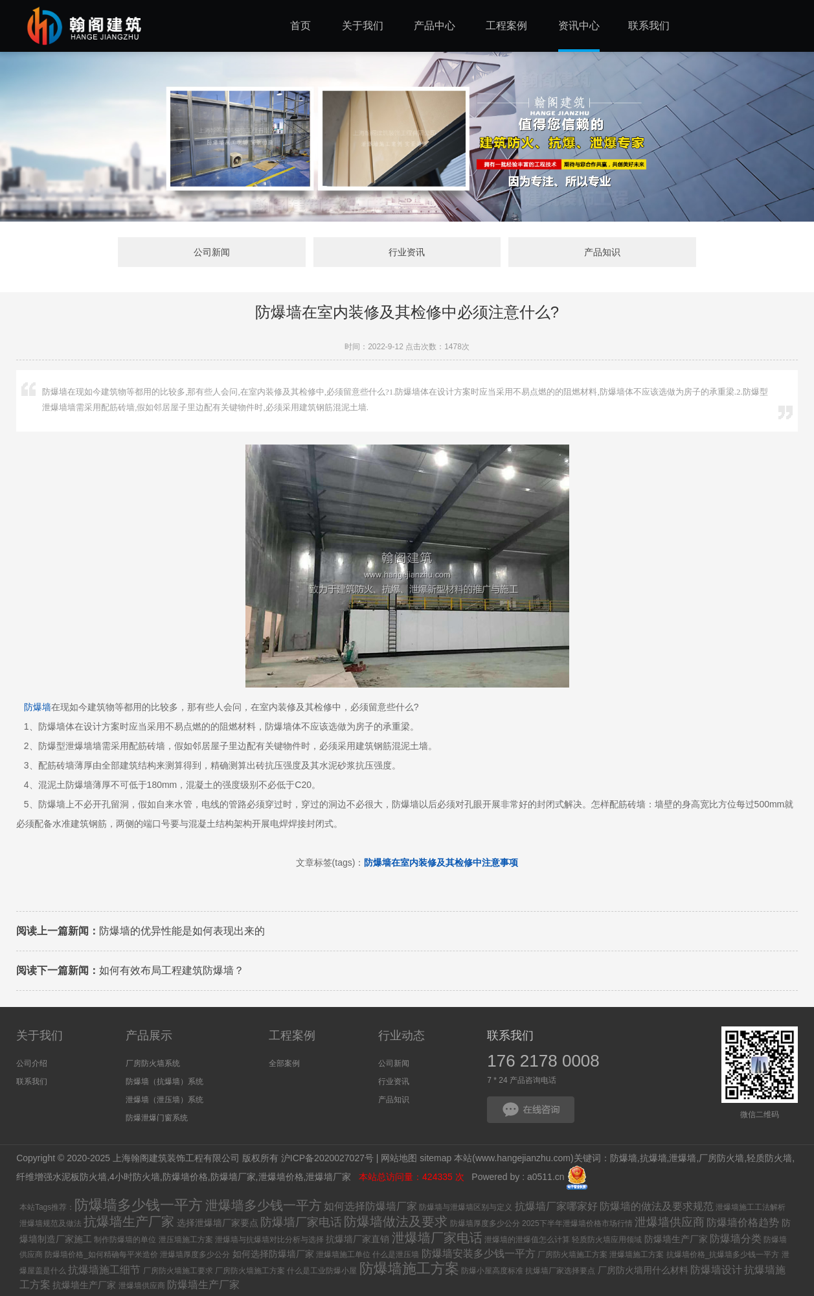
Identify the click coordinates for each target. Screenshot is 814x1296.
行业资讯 (407, 252)
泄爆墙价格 (281, 1177)
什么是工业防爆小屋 (322, 1270)
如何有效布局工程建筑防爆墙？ (130, 970)
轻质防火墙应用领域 (607, 1239)
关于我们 (39, 1035)
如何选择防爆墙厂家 (370, 1206)
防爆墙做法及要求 (395, 1221)
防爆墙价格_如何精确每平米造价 (101, 1254)
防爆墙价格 (185, 1177)
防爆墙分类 (736, 1238)
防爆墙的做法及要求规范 (657, 1206)
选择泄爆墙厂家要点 (217, 1223)
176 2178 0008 (543, 1060)
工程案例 (292, 1035)
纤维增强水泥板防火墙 (61, 1177)
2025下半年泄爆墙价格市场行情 (577, 1223)
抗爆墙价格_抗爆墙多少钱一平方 (723, 1254)
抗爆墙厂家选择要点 (560, 1270)
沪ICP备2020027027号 (327, 1158)
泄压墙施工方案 (186, 1239)
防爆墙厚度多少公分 (485, 1223)
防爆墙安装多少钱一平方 (479, 1253)
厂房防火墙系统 (153, 1063)
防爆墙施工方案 (409, 1268)
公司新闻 (212, 252)
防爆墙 (37, 707)
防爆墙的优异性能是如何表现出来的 (140, 930)
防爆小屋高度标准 (492, 1270)
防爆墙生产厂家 (676, 1239)
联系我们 (31, 1081)
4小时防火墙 (134, 1177)
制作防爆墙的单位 (125, 1239)
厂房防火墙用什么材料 (643, 1270)
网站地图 (399, 1158)
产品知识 (602, 252)
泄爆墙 (682, 1158)
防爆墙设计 (716, 1269)
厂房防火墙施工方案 (572, 1254)
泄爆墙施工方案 (636, 1254)
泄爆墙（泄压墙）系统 (164, 1099)
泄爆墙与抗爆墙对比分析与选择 (269, 1239)
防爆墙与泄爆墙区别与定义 (465, 1207)
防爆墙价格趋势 (743, 1222)
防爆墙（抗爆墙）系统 (164, 1081)
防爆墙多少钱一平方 (138, 1205)
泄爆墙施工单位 (343, 1254)
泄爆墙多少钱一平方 (263, 1205)
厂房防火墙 (721, 1158)
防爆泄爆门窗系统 (157, 1117)
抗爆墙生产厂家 (129, 1221)
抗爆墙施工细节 (104, 1269)
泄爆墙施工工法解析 (751, 1207)
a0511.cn (546, 1177)
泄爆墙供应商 (670, 1222)
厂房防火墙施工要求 (178, 1270)
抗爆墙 (653, 1158)
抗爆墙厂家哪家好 (556, 1206)
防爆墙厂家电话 (301, 1222)
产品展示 (149, 1035)
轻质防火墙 (769, 1158)
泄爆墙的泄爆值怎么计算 (527, 1239)
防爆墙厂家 (233, 1177)
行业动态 (401, 1035)
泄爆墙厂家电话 (437, 1238)
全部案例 (284, 1063)
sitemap (435, 1158)
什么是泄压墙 (395, 1254)
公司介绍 (31, 1063)
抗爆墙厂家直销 (357, 1239)
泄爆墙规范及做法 (50, 1223)
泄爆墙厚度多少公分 (195, 1254)
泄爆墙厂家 (330, 1177)
